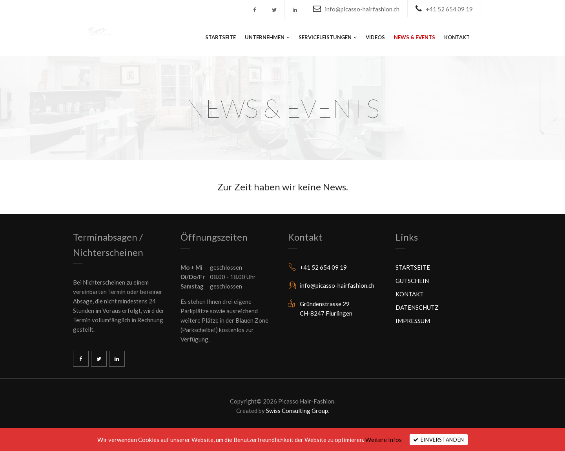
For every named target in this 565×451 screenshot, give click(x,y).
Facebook (81, 359)
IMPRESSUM (413, 320)
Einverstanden (442, 439)
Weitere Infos (383, 439)
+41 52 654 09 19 (449, 9)
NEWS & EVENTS (414, 37)
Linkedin (117, 359)
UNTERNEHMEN (264, 37)
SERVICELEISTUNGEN (325, 37)
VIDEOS (375, 37)
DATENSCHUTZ (417, 307)
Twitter (99, 359)
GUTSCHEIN (412, 280)
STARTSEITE (220, 37)
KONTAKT (457, 37)
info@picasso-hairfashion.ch (362, 9)
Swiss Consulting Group (297, 410)
